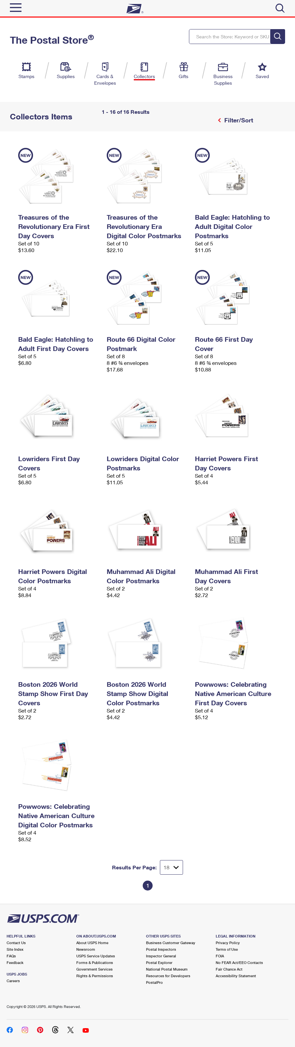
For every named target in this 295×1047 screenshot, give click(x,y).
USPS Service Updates (95, 956)
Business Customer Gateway (170, 942)
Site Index (15, 949)
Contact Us (16, 942)
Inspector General (161, 956)
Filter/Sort (238, 120)
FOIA (220, 956)
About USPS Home (92, 942)
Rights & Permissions (94, 976)
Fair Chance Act (229, 969)
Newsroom (85, 949)
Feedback (15, 962)
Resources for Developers (168, 976)
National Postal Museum (167, 969)
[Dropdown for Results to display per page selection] (171, 867)
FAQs (11, 956)
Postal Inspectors (161, 949)
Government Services (94, 969)
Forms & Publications (94, 962)
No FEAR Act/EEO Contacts (239, 962)
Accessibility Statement (236, 976)
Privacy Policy (228, 942)
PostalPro (154, 982)
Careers (13, 981)
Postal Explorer (159, 962)
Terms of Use (227, 949)
